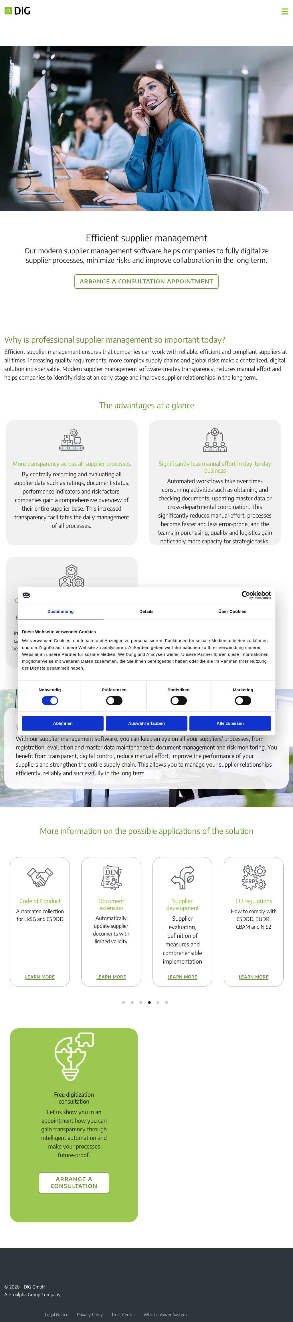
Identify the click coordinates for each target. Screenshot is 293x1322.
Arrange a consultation (74, 1181)
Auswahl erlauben (146, 723)
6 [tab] (166, 1002)
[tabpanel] (40, 922)
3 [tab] (140, 1002)
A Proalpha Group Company (32, 1294)
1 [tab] (123, 1002)
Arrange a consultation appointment (146, 280)
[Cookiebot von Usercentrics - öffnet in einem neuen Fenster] (246, 595)
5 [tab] (158, 1002)
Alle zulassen (230, 723)
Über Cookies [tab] (232, 611)
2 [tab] (132, 1002)
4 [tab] (149, 1002)
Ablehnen (62, 723)
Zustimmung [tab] (61, 611)
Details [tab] (146, 611)
